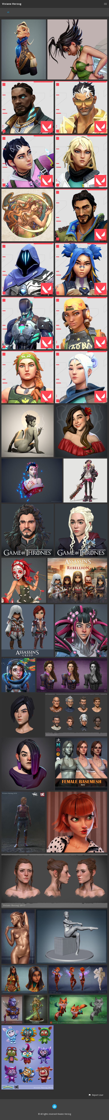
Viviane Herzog (11, 3)
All (8, 12)
